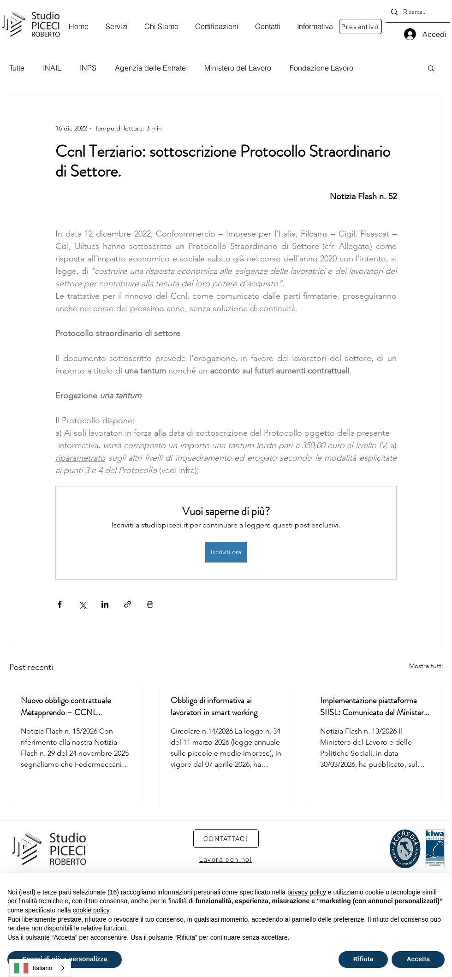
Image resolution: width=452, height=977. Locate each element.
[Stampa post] (150, 604)
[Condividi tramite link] (127, 604)
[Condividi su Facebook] (59, 604)
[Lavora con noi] (226, 859)
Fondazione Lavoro (321, 67)
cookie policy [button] (91, 910)
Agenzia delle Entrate (150, 67)
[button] (431, 67)
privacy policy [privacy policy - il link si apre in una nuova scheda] (306, 892)
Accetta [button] (418, 959)
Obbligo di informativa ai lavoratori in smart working (214, 706)
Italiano (33, 968)
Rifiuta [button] (363, 959)
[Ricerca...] (417, 12)
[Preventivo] (360, 26)
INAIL (52, 67)
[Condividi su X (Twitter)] (82, 604)
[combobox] (40, 968)
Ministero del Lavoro (237, 67)
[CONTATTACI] (226, 838)
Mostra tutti (426, 666)
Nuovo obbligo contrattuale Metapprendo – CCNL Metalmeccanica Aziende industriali (66, 706)
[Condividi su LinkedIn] (105, 604)
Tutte (16, 67)
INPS (88, 67)
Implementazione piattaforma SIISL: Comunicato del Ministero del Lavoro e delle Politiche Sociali (375, 706)
